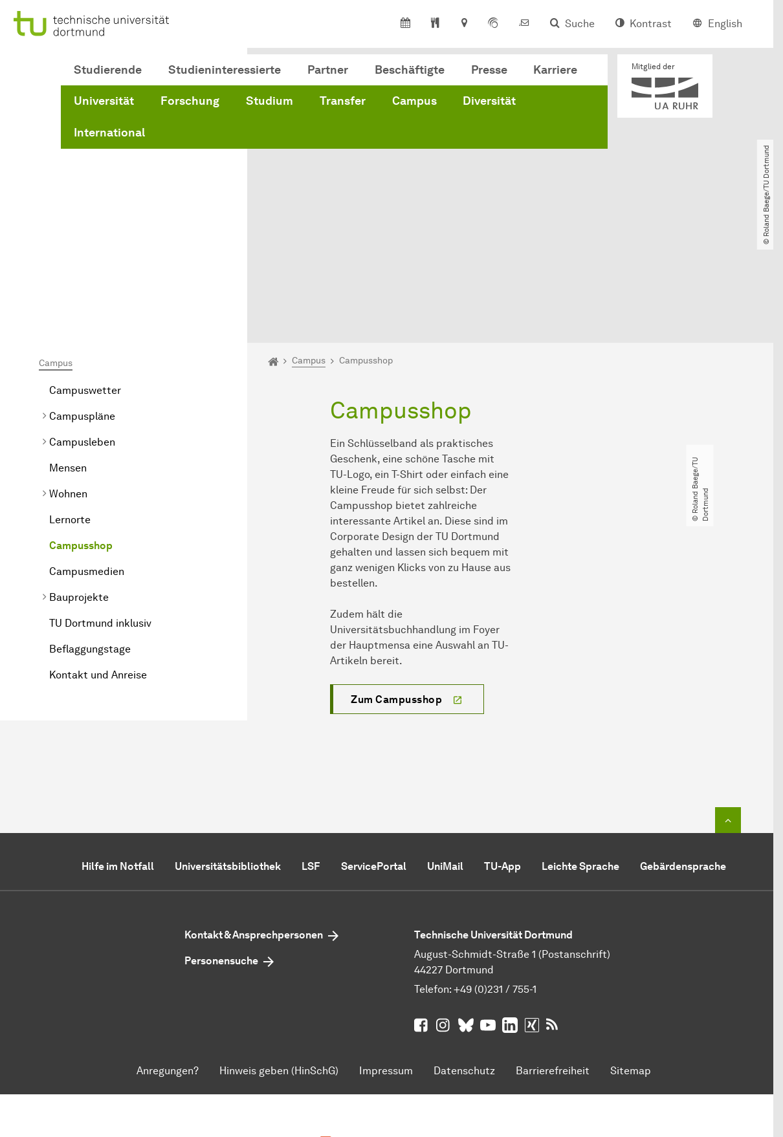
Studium (269, 101)
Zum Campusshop (396, 576)
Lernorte (70, 397)
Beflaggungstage (90, 526)
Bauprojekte (79, 474)
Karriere (555, 70)
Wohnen (68, 371)
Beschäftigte (410, 70)
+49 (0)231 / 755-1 (495, 866)
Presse (489, 70)
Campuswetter (85, 267)
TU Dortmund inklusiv (100, 500)
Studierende (108, 70)
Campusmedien (88, 448)
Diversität (489, 101)
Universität (104, 101)
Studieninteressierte (224, 70)
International (109, 132)
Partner (327, 70)
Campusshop (81, 423)
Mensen (68, 345)
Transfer (343, 101)
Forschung (189, 101)
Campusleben (82, 319)
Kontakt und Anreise (98, 552)
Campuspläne (82, 293)
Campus (414, 101)
